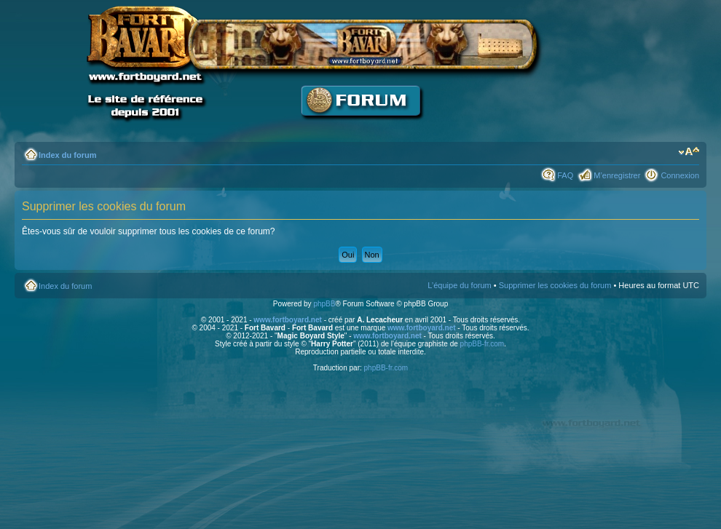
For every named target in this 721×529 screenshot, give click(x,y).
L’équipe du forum (459, 285)
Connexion (680, 175)
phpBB (324, 304)
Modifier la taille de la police (688, 152)
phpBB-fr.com (482, 344)
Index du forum (67, 155)
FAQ (565, 175)
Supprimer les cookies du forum (555, 285)
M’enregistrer (617, 175)
